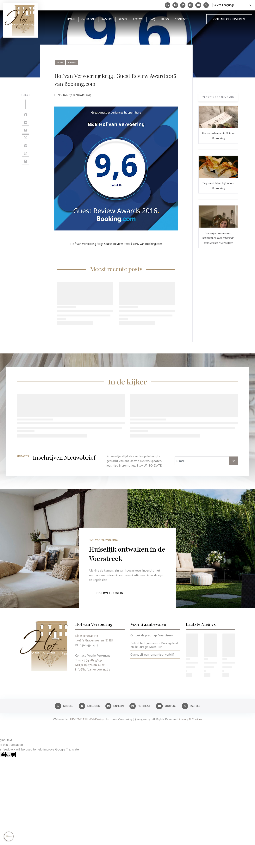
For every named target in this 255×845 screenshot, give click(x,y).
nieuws (72, 62)
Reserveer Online (110, 593)
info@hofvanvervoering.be (92, 669)
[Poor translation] (11, 754)
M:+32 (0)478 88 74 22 (90, 665)
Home (60, 62)
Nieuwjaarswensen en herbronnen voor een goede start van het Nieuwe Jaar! (218, 238)
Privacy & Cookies (190, 719)
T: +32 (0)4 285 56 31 (88, 660)
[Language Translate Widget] (232, 5)
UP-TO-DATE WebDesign (87, 719)
